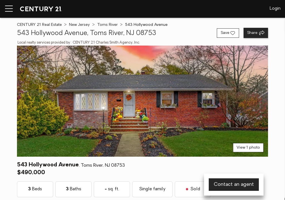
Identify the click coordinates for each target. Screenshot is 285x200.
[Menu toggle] (8, 8)
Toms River (107, 25)
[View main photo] (142, 101)
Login (275, 8)
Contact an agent (234, 184)
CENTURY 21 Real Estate (39, 25)
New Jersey (79, 25)
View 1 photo (248, 148)
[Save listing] (228, 33)
